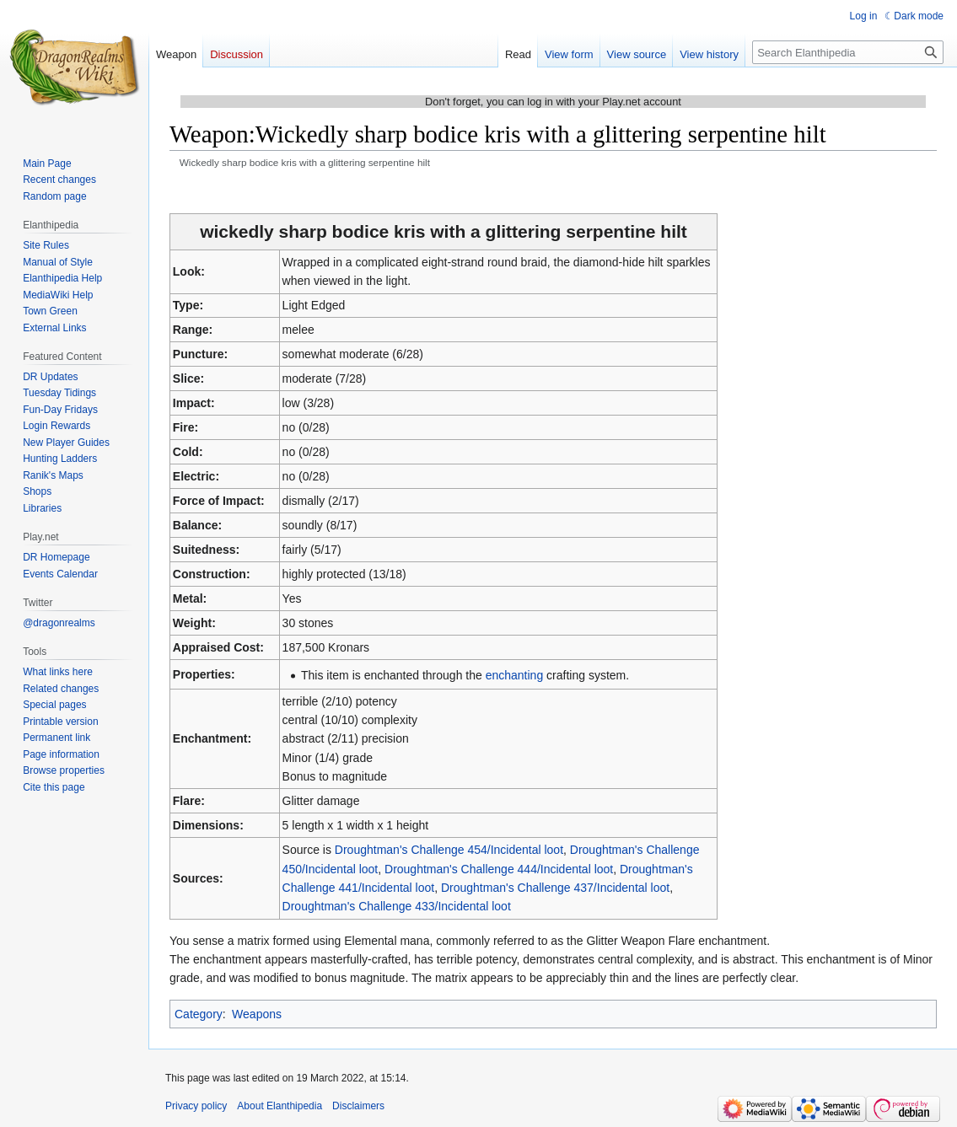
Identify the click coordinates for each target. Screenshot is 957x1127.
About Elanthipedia (279, 1106)
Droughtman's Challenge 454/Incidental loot (449, 849)
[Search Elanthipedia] (848, 52)
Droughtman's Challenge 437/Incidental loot (555, 887)
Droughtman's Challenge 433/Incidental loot (396, 906)
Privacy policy (196, 1106)
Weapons (257, 1014)
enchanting (515, 675)
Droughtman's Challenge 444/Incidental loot (498, 869)
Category (199, 1014)
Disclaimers (358, 1106)
